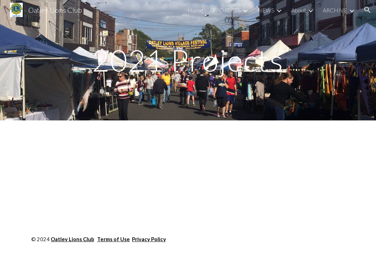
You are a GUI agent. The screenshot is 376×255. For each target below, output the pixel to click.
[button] (367, 9)
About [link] (298, 10)
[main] (188, 60)
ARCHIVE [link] (335, 10)
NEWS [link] (266, 10)
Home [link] (195, 10)
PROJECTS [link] (226, 10)
